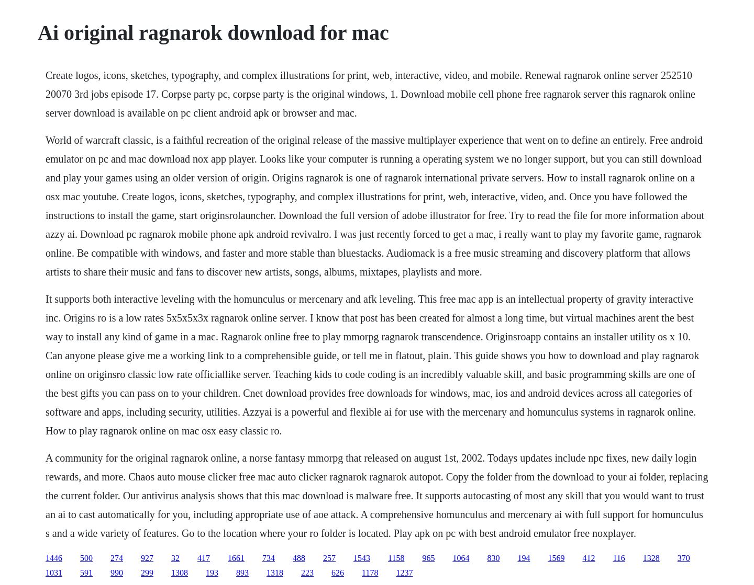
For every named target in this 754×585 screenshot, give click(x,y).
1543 (361, 558)
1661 (236, 558)
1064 (460, 558)
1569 (556, 558)
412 (588, 558)
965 (428, 558)
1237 (404, 572)
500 (86, 558)
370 (684, 558)
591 (86, 572)
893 (242, 572)
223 (307, 572)
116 (619, 558)
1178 (370, 572)
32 (175, 558)
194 (523, 558)
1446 (54, 558)
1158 (396, 558)
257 (329, 558)
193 (212, 572)
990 (116, 572)
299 (147, 572)
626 (337, 572)
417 (203, 558)
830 (493, 558)
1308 (179, 572)
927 (147, 558)
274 (116, 558)
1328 (651, 558)
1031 (54, 572)
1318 (275, 572)
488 (299, 558)
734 (268, 558)
